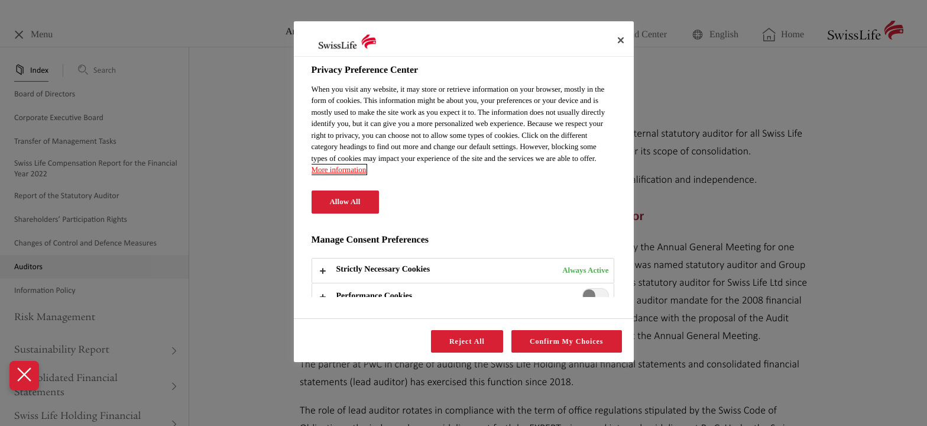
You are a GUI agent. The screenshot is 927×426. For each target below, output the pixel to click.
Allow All (345, 202)
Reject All (467, 341)
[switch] (595, 295)
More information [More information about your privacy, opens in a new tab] (339, 169)
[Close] (621, 40)
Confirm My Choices (567, 341)
